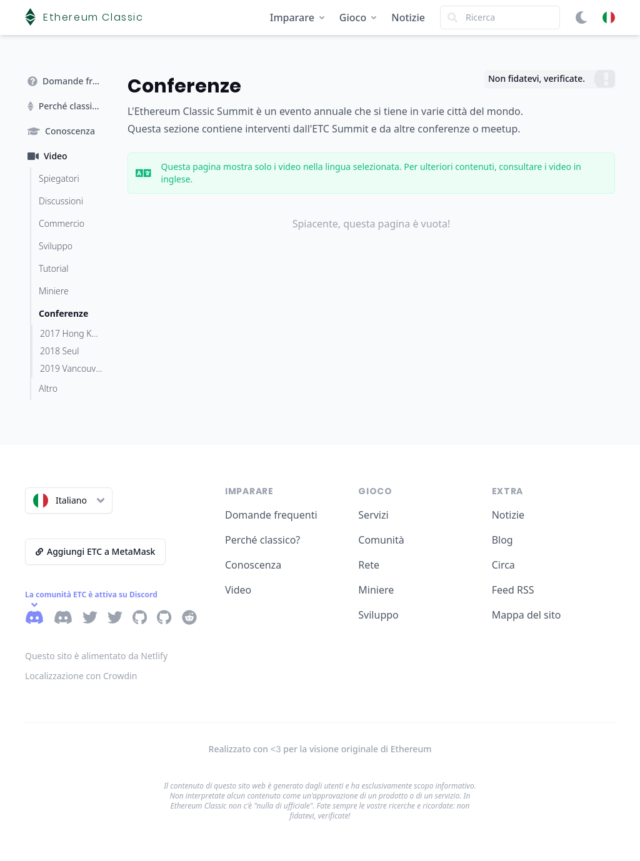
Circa (503, 565)
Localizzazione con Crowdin (81, 676)
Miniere (376, 590)
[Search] (500, 17)
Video (238, 590)
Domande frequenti (271, 515)
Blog (502, 540)
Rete (368, 565)
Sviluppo (378, 615)
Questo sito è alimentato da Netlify (96, 656)
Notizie (408, 17)
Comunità (381, 540)
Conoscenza (253, 565)
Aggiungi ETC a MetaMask (95, 551)
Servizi (373, 515)
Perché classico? (262, 540)
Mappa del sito (526, 615)
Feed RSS (513, 590)
